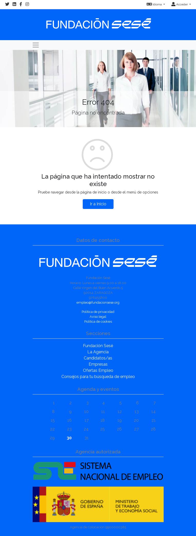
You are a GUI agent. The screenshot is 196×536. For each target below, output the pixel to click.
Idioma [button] (155, 4)
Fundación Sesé (98, 345)
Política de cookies (98, 321)
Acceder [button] (180, 4)
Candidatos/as (98, 358)
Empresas (98, 364)
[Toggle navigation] (36, 45)
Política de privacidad (98, 312)
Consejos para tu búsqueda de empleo (98, 376)
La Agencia (98, 351)
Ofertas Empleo (98, 370)
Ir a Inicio (98, 203)
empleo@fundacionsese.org (98, 302)
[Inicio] (98, 21)
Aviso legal (98, 317)
